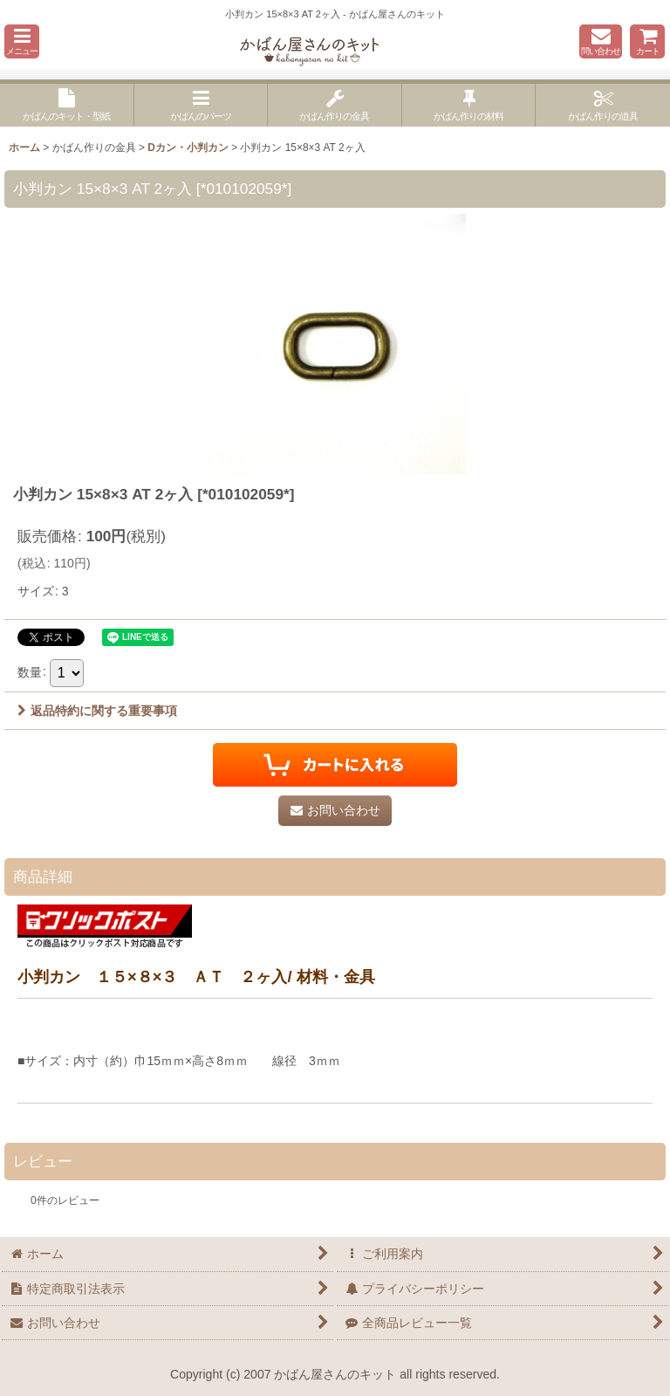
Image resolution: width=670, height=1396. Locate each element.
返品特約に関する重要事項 (97, 711)
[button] (21, 41)
